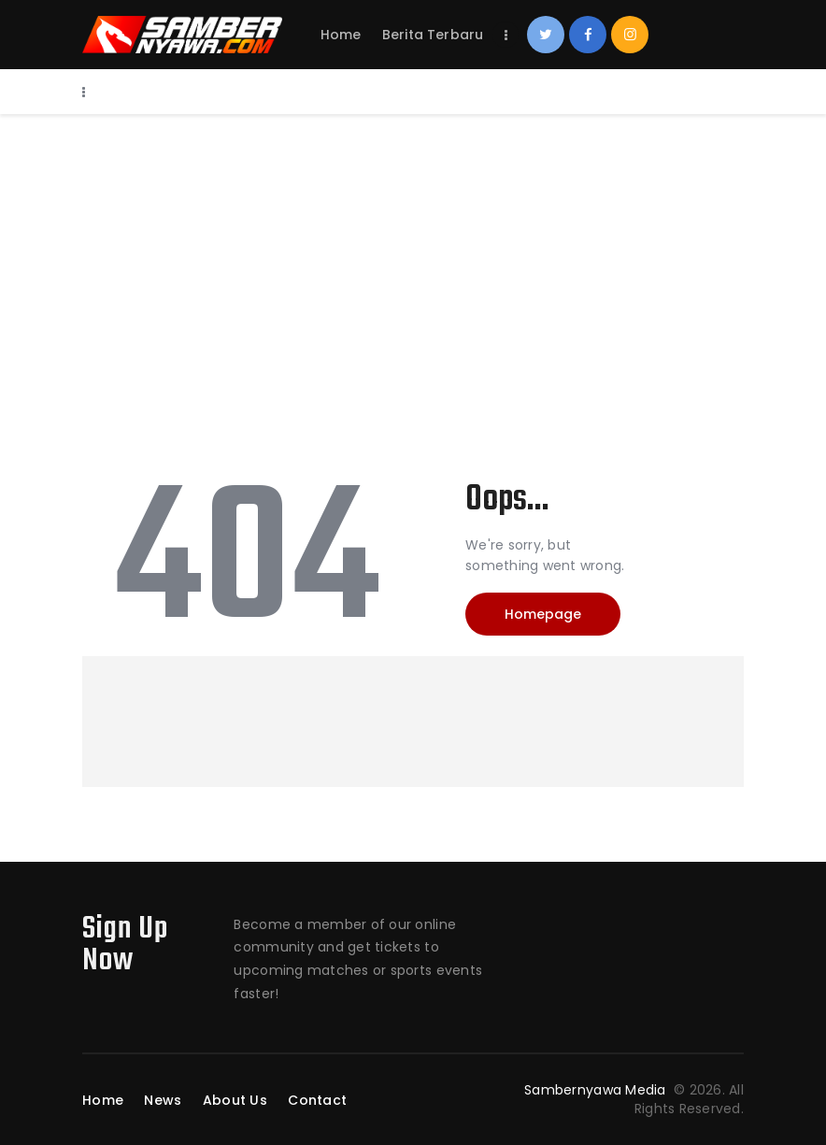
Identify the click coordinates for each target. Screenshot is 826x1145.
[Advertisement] (413, 254)
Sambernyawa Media (597, 1090)
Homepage (543, 614)
